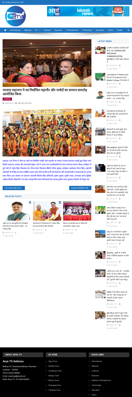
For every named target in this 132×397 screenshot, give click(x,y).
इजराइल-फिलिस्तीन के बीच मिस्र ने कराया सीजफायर (81, 188)
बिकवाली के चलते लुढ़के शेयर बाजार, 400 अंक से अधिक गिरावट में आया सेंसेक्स (116, 126)
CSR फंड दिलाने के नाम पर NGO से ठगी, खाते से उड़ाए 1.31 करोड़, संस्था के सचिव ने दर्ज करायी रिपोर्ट (118, 163)
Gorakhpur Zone (55, 357)
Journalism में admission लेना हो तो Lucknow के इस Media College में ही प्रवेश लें (117, 72)
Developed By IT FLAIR (121, 394)
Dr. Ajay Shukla (8, 236)
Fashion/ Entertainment (101, 366)
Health (119, 30)
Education (100, 30)
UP (36, 30)
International (15, 30)
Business (58, 30)
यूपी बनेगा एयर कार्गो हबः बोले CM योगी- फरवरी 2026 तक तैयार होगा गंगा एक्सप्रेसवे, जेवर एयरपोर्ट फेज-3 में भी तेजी (118, 182)
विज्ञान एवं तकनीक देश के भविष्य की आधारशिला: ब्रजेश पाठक (75, 224)
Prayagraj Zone (55, 371)
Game (110, 30)
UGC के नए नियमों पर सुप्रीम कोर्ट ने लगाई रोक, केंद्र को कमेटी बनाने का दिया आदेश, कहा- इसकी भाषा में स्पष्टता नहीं (118, 227)
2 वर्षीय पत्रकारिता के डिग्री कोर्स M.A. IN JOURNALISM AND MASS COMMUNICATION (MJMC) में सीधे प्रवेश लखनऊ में (118, 52)
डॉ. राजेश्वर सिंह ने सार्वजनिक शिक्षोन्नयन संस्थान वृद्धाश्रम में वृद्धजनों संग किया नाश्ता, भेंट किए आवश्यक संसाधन (15, 188)
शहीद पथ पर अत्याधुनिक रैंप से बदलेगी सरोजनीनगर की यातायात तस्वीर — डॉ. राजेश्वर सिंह (15, 226)
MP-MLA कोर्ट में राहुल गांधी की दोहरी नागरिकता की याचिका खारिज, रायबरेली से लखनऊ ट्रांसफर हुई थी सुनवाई (117, 303)
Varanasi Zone (54, 376)
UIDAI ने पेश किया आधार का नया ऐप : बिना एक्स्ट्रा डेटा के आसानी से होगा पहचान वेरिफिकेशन (118, 283)
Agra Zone (53, 347)
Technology (87, 30)
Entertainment (72, 30)
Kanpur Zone (54, 361)
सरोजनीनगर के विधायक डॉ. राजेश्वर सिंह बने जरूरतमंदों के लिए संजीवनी (46, 224)
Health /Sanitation (99, 385)
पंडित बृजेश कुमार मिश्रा (25, 103)
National (27, 30)
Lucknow (47, 30)
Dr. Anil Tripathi (112, 136)
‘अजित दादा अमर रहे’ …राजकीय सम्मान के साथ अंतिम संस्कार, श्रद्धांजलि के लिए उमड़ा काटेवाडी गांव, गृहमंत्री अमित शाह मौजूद (117, 264)
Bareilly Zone (54, 352)
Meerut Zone (54, 366)
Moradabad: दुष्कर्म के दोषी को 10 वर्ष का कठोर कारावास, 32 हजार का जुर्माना (118, 144)
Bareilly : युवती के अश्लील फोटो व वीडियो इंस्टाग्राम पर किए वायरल (118, 245)
